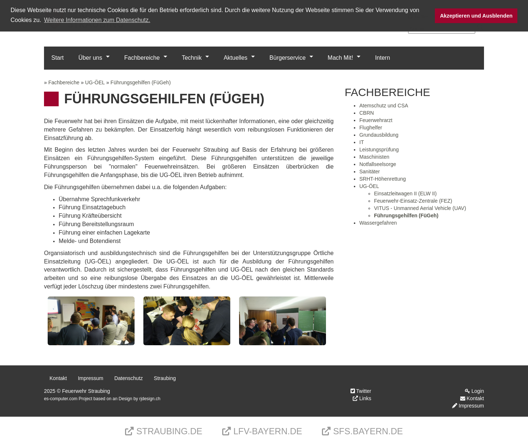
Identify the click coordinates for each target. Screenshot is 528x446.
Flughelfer (370, 127)
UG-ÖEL (95, 82)
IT (361, 142)
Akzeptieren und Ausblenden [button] (476, 16)
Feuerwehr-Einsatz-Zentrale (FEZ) (413, 201)
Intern (382, 58)
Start (57, 58)
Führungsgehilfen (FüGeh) (140, 82)
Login (474, 391)
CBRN (366, 113)
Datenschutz (128, 378)
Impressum (90, 378)
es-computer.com (60, 398)
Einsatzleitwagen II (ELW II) (405, 193)
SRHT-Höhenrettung (382, 179)
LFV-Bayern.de (262, 431)
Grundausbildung (379, 135)
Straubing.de (163, 431)
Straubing (165, 378)
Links (362, 398)
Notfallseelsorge (377, 164)
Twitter (361, 391)
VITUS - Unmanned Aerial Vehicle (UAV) (420, 208)
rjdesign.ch (150, 398)
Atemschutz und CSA (383, 105)
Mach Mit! (340, 58)
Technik (192, 58)
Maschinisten (374, 157)
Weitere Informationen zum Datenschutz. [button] (97, 20)
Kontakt (58, 378)
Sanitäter (369, 171)
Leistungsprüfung (379, 149)
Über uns (90, 58)
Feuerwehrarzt (375, 120)
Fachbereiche (142, 58)
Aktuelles (235, 58)
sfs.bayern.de (362, 431)
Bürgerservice (288, 58)
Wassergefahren (378, 223)
